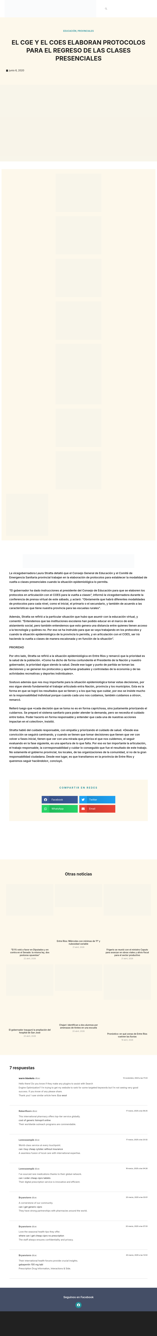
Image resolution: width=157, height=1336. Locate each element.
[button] (106, 9)
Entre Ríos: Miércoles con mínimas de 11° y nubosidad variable (78, 942)
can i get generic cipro (30, 1207)
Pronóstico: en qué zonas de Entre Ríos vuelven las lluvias (127, 1035)
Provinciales (86, 31)
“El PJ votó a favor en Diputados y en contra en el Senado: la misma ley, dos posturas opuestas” (29, 952)
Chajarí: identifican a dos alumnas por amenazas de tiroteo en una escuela (78, 1026)
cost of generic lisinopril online (35, 1120)
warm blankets (26, 1078)
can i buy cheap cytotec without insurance (41, 1149)
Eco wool (62, 1095)
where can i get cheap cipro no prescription (41, 1235)
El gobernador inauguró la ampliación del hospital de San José (30, 1031)
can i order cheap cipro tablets (34, 1178)
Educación (69, 31)
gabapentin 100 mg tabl (31, 1264)
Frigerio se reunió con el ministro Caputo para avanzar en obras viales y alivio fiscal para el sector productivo (127, 952)
